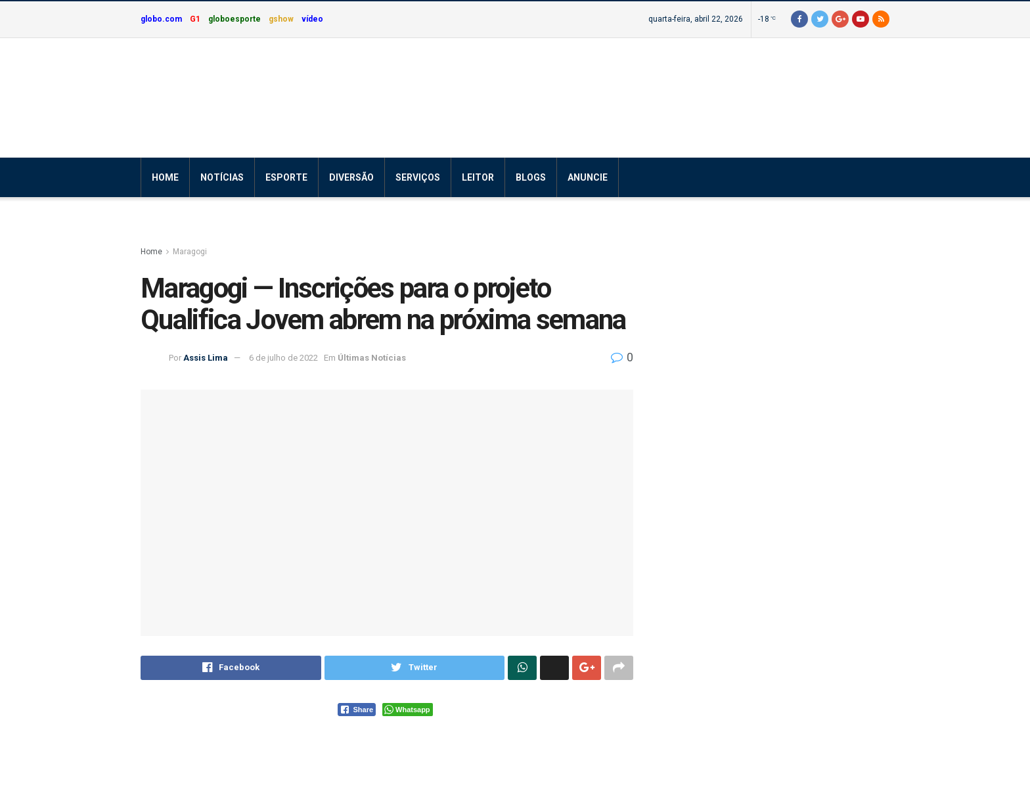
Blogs (531, 177)
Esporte (286, 177)
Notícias (222, 177)
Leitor (478, 177)
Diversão (351, 177)
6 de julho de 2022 (283, 358)
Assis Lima (205, 358)
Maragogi (190, 251)
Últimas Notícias (372, 358)
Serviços (417, 177)
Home (165, 177)
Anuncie (588, 177)
